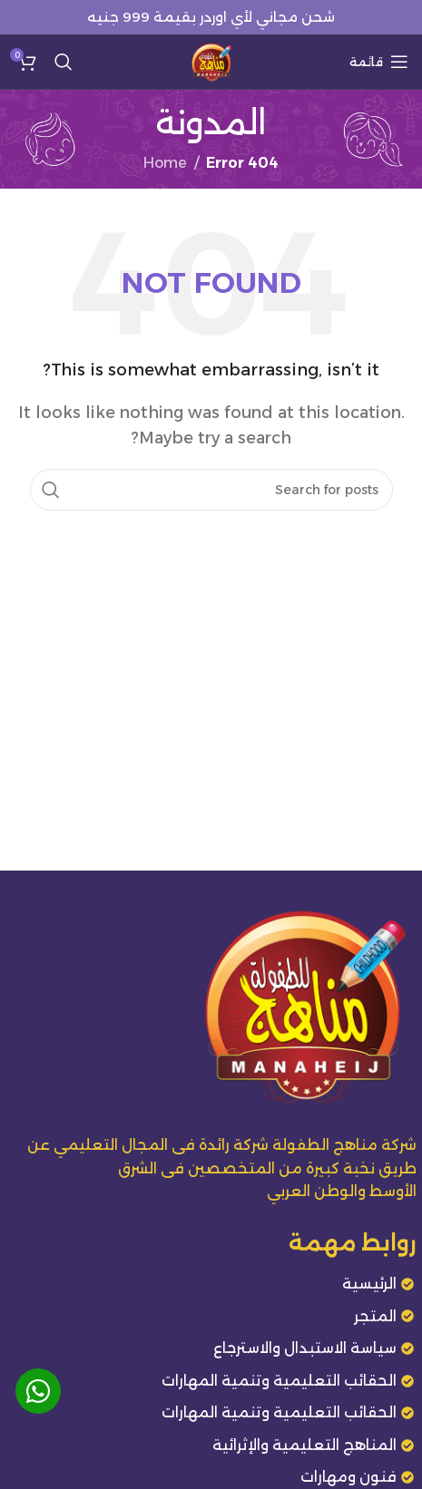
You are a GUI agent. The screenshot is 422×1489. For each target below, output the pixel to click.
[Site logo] (211, 60)
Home (165, 162)
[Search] (63, 62)
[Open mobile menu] (378, 62)
